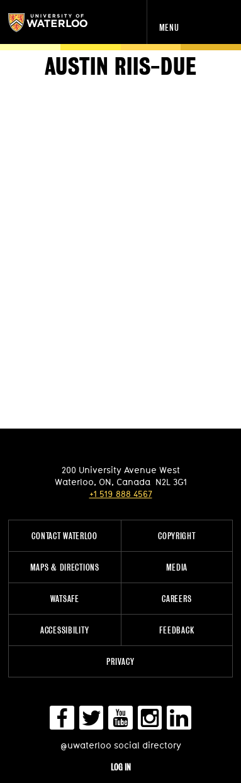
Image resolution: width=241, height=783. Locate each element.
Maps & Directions (64, 567)
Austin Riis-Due (121, 66)
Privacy (120, 661)
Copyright (176, 535)
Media (177, 567)
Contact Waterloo (64, 535)
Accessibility (64, 630)
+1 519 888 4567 (120, 494)
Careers (176, 598)
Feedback (176, 630)
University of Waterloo (61, 22)
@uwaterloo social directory (120, 745)
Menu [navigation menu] (169, 27)
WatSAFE (64, 598)
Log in (121, 767)
